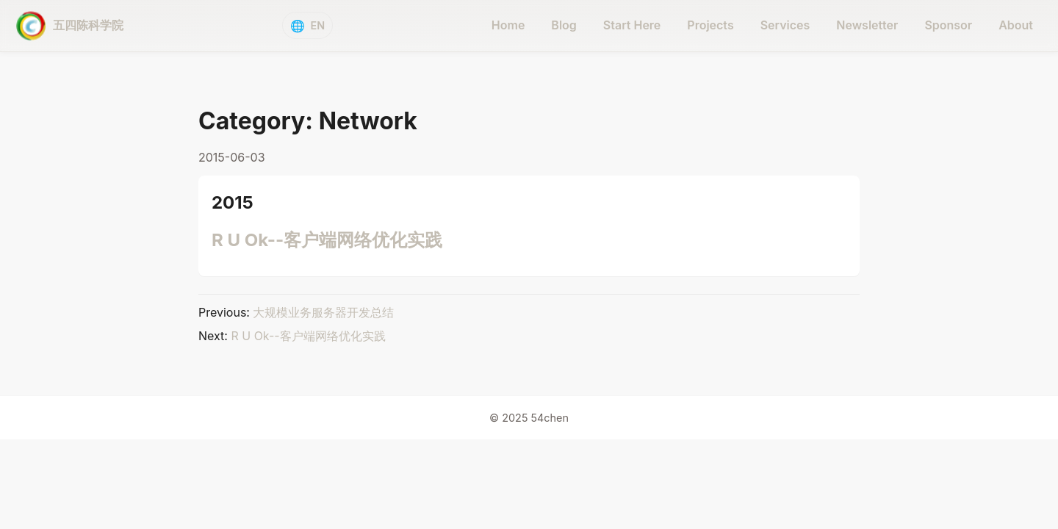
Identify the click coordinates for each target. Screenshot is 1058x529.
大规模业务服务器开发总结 (323, 312)
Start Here (632, 25)
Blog (563, 25)
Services (785, 25)
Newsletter (867, 25)
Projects (710, 25)
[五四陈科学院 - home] (69, 25)
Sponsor (948, 25)
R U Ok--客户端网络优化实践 (327, 240)
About (1015, 25)
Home (508, 25)
